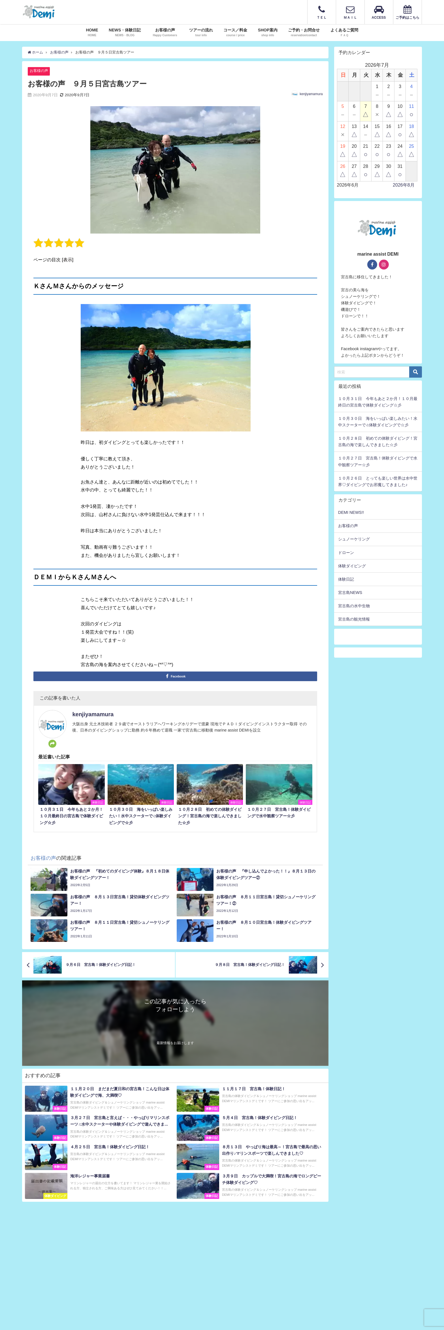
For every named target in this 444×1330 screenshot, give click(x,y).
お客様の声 (39, 70)
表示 (67, 259)
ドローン (346, 553)
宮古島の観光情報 (354, 619)
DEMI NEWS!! (351, 512)
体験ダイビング (352, 566)
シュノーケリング (354, 539)
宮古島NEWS (350, 593)
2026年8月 (404, 185)
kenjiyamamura (311, 94)
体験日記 (346, 579)
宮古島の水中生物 (354, 606)
